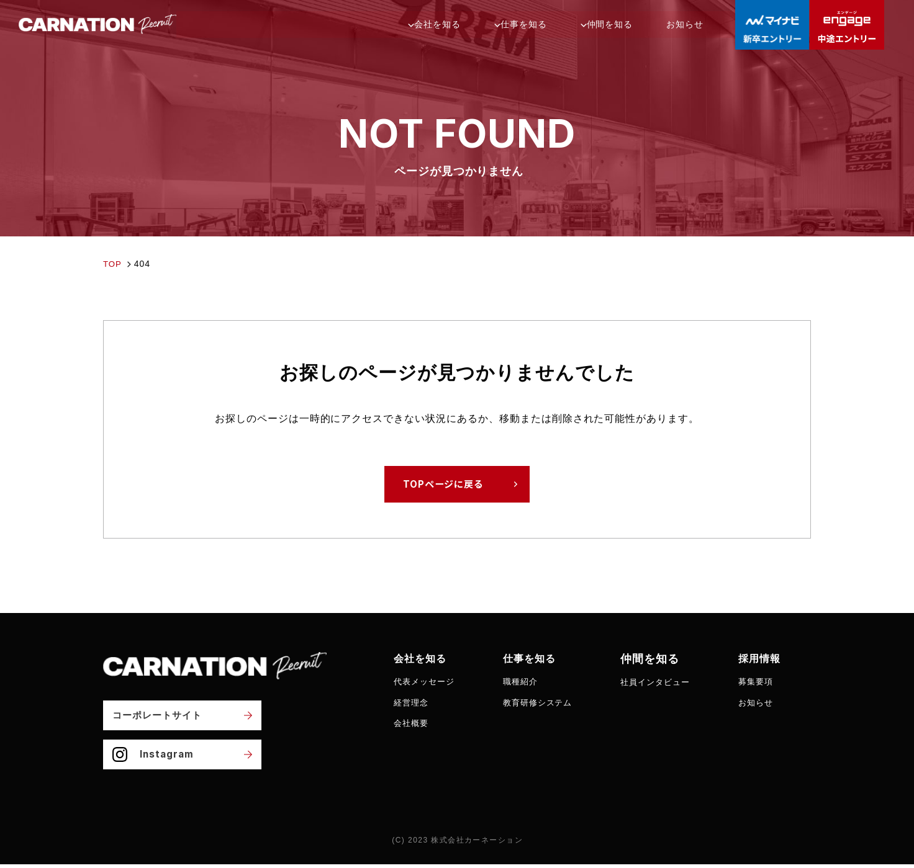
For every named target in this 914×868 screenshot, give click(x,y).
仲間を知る (650, 24)
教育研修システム (544, 702)
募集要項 (771, 682)
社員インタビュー (667, 682)
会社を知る (478, 24)
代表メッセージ (426, 682)
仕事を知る (564, 24)
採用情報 (776, 659)
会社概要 (412, 723)
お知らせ (719, 24)
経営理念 (412, 702)
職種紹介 (526, 682)
